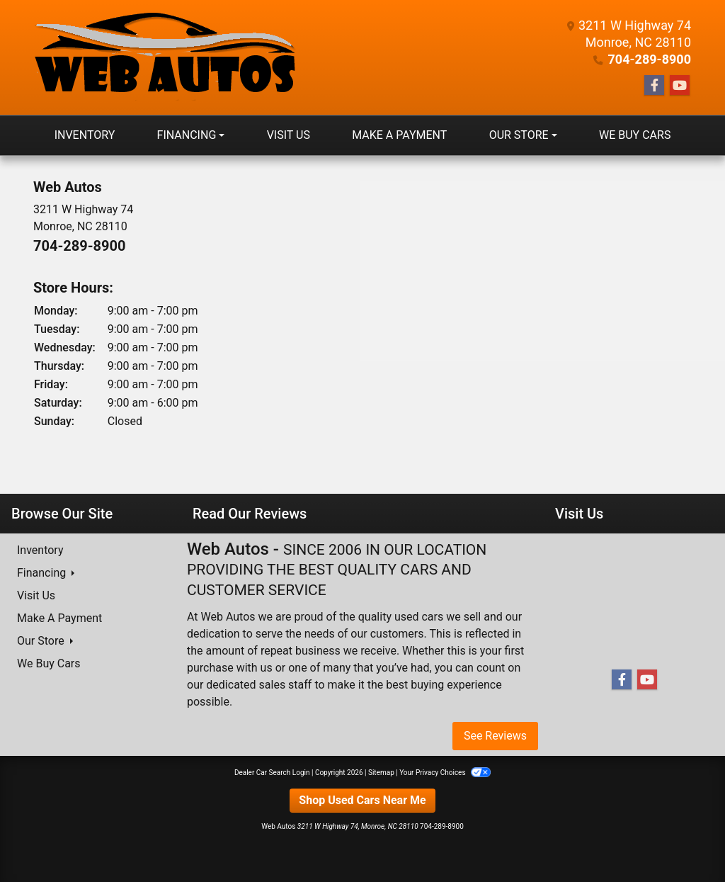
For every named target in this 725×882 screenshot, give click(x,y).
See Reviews (495, 735)
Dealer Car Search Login (272, 772)
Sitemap (381, 772)
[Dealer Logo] (165, 57)
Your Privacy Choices (445, 772)
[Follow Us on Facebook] (654, 85)
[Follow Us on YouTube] (680, 85)
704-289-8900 (649, 59)
